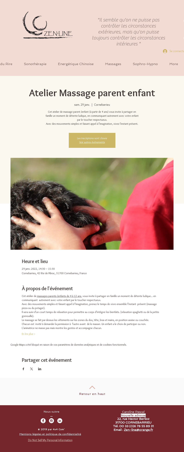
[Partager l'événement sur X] (31, 369)
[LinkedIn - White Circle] (59, 420)
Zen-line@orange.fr (138, 430)
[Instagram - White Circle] (51, 420)
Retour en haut (92, 394)
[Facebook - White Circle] (43, 420)
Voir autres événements (92, 142)
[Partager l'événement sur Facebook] (23, 369)
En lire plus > (28, 333)
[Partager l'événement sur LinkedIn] (39, 369)
